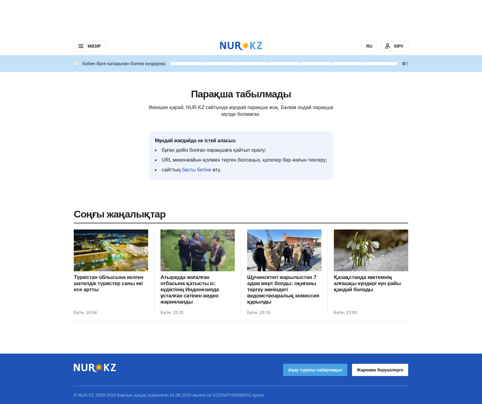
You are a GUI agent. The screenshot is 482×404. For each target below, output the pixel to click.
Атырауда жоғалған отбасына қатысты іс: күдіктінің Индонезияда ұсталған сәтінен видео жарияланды (189, 289)
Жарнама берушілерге (380, 369)
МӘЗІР (89, 46)
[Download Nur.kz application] (241, 18)
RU (369, 46)
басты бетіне (196, 169)
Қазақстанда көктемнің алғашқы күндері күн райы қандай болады (367, 283)
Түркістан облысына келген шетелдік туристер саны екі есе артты (108, 283)
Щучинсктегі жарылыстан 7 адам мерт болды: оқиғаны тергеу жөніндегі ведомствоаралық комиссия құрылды (283, 289)
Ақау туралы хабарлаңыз (315, 369)
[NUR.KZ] (241, 46)
